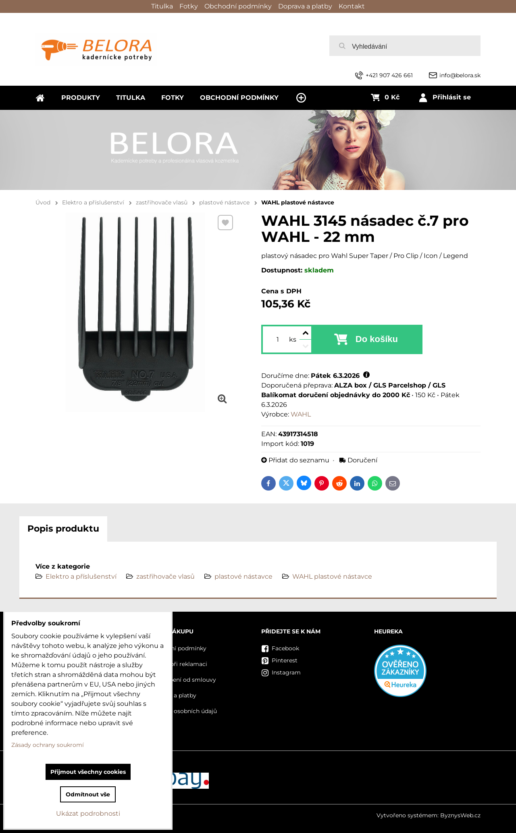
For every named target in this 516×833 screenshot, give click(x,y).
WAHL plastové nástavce (332, 576)
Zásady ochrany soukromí (47, 744)
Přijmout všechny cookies (88, 771)
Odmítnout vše (88, 794)
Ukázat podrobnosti (88, 813)
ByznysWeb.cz (460, 815)
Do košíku (377, 339)
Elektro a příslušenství (81, 576)
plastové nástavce (243, 576)
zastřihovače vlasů (165, 576)
